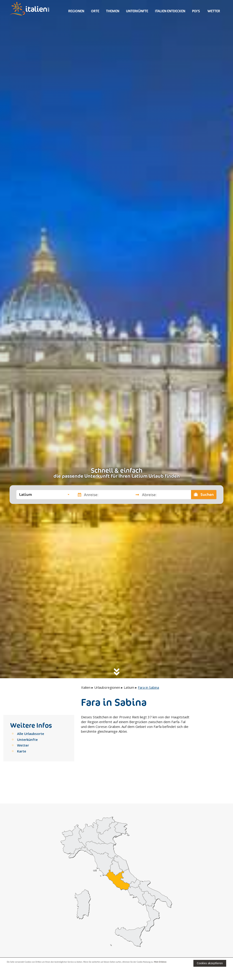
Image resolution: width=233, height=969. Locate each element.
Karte (21, 751)
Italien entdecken (170, 11)
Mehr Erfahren (39, 965)
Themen (112, 11)
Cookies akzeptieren (210, 963)
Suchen (204, 494)
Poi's (196, 11)
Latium (129, 687)
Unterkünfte (137, 11)
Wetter (213, 11)
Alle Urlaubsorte (30, 733)
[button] (44, 494)
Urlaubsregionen (107, 687)
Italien (86, 687)
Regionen (76, 11)
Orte (95, 11)
